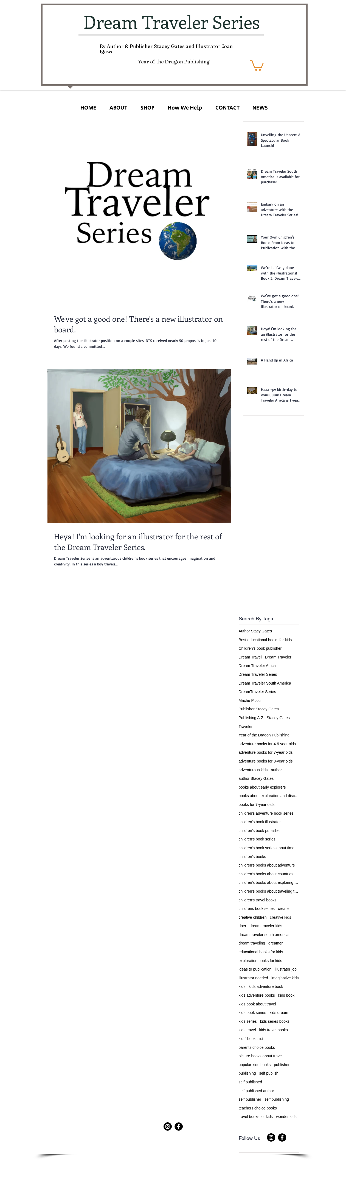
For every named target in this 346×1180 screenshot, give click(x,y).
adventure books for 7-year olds (266, 752)
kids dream (278, 1012)
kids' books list (251, 1038)
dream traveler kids (266, 926)
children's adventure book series (266, 813)
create (283, 908)
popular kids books (255, 1065)
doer (242, 926)
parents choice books (257, 1047)
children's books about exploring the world (269, 882)
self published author (256, 1091)
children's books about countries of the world (269, 874)
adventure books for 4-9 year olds (267, 744)
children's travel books (258, 900)
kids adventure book (266, 986)
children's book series (257, 839)
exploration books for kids (260, 960)
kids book (286, 995)
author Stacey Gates (256, 778)
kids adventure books (257, 995)
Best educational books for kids (265, 640)
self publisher (250, 1099)
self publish (269, 1073)
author (276, 770)
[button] (257, 65)
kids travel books (273, 1030)
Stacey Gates (278, 718)
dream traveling (252, 943)
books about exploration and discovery (269, 796)
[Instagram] (168, 1126)
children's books (252, 856)
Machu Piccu (250, 700)
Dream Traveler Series (258, 674)
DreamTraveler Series (257, 691)
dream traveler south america (264, 934)
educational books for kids (261, 952)
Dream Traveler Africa (257, 665)
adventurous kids (253, 770)
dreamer (275, 943)
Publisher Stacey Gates (259, 709)
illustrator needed (253, 978)
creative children (253, 917)
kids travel (247, 1030)
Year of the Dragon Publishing (264, 735)
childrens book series (257, 908)
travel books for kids (256, 1116)
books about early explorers (262, 787)
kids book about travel (257, 1004)
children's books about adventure (267, 865)
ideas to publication (255, 969)
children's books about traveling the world (269, 891)
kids (242, 986)
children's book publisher (260, 830)
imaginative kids (285, 978)
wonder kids (286, 1116)
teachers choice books (258, 1108)
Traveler (246, 726)
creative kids (280, 917)
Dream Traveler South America (265, 683)
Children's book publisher (260, 648)
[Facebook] (179, 1126)
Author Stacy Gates (255, 631)
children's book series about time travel (269, 848)
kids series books (274, 1021)
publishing (247, 1073)
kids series (248, 1021)
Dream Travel (250, 657)
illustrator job (285, 969)
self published (250, 1082)
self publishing (277, 1099)
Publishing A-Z (251, 718)
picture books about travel (261, 1056)
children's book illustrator (260, 822)
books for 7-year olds (257, 804)
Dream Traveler (278, 657)
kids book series (252, 1012)
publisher (281, 1065)
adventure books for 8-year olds (266, 761)
